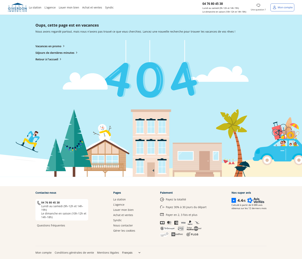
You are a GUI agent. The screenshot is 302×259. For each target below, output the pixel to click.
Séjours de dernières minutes (57, 52)
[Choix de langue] (133, 252)
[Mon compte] (282, 7)
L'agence (50, 7)
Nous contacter (123, 225)
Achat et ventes (92, 7)
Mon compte (43, 252)
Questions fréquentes (51, 225)
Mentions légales (108, 252)
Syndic (109, 7)
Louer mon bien (69, 7)
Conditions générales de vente (74, 252)
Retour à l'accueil (49, 59)
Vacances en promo (50, 46)
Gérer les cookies (124, 230)
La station (35, 7)
